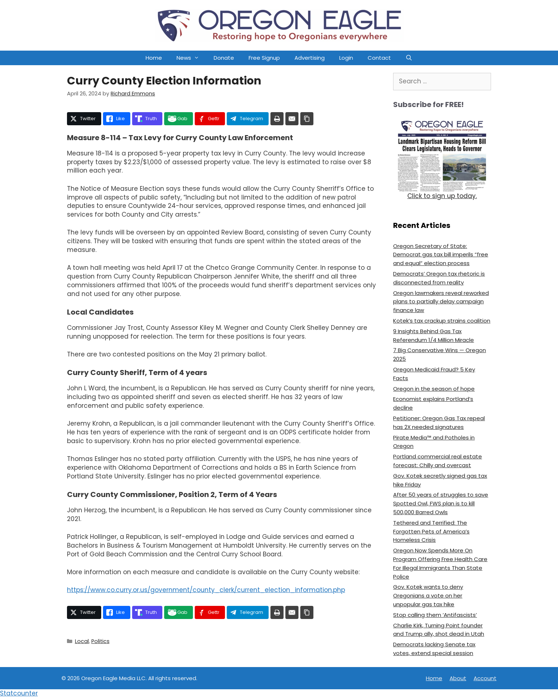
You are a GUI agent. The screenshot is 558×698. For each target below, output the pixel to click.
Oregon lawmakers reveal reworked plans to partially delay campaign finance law (441, 301)
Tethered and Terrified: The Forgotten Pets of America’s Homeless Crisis (431, 531)
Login (346, 58)
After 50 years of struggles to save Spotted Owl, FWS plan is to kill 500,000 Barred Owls (440, 503)
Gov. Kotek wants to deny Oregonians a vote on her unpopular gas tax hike (428, 595)
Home (154, 58)
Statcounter (19, 693)
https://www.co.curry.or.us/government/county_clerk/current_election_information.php (206, 589)
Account (485, 678)
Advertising (309, 58)
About (458, 678)
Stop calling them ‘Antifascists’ (435, 615)
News (191, 58)
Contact (379, 58)
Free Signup (264, 58)
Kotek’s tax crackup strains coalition (441, 320)
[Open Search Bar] (409, 58)
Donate (224, 58)
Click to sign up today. (442, 196)
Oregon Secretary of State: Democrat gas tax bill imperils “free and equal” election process (440, 254)
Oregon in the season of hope (434, 389)
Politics (100, 641)
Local (82, 641)
